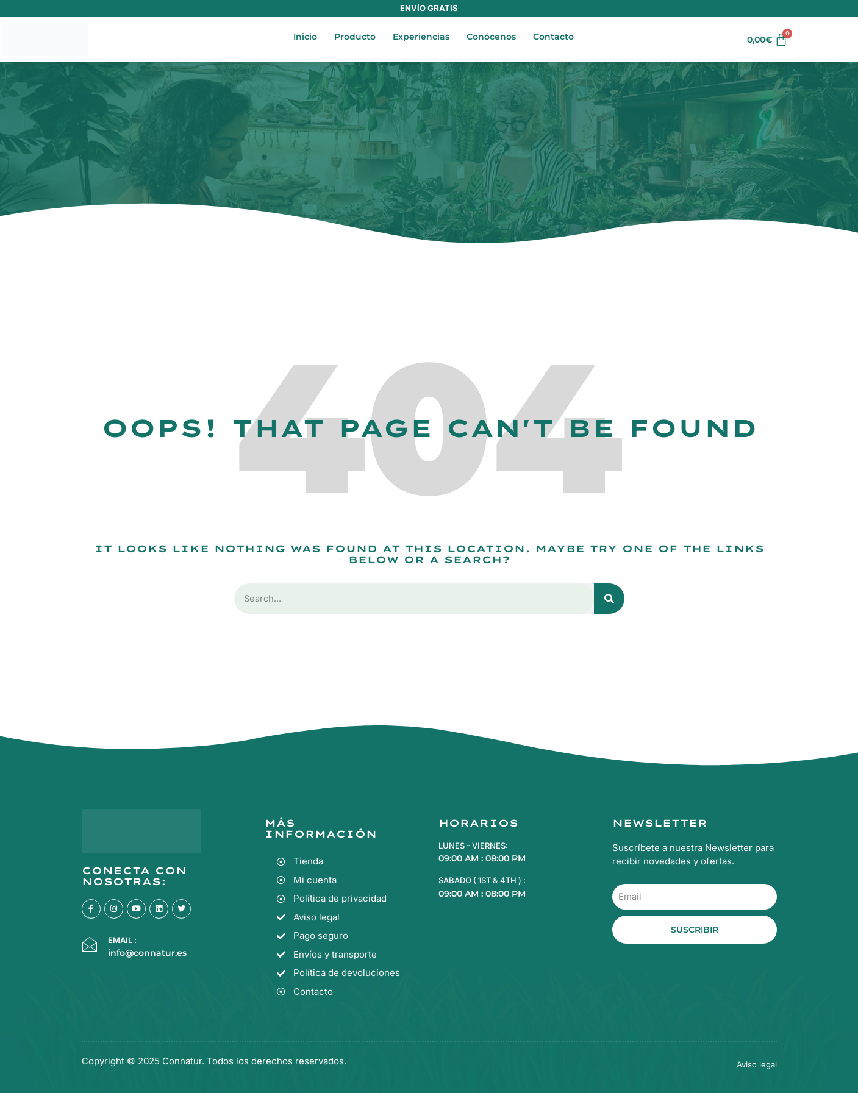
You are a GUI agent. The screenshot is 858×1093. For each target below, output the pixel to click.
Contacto (553, 37)
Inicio (305, 37)
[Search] (609, 598)
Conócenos (491, 37)
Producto (355, 37)
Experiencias (421, 37)
